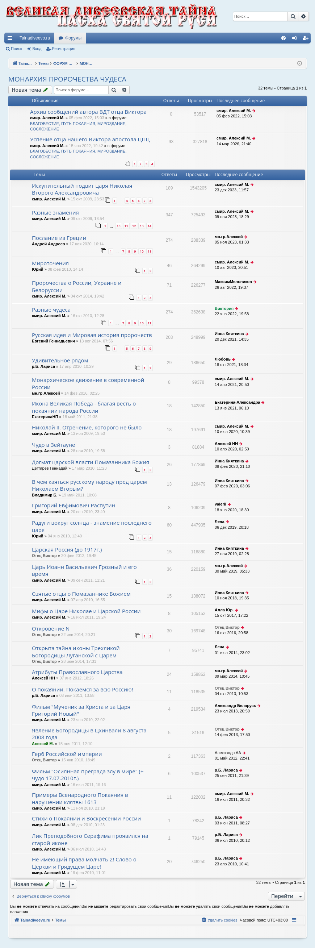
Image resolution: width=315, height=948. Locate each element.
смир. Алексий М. (47, 118)
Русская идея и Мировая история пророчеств (92, 334)
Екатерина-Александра (237, 402)
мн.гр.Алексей (229, 236)
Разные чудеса (51, 309)
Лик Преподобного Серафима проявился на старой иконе (90, 839)
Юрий (37, 269)
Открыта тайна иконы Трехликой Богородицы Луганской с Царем (75, 651)
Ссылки (11, 39)
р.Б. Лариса (43, 366)
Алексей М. (43, 743)
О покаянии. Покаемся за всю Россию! (82, 689)
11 (126, 226)
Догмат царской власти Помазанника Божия (90, 462)
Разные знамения (55, 212)
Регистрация (63, 48)
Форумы (73, 38)
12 (134, 226)
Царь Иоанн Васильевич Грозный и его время (84, 570)
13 (141, 226)
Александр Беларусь (235, 705)
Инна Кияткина (229, 334)
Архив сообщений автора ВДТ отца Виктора (88, 111)
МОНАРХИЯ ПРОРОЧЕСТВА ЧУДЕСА (67, 79)
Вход (37, 48)
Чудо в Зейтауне (53, 444)
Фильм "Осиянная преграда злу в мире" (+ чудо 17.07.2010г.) (88, 775)
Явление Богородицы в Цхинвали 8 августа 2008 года (89, 734)
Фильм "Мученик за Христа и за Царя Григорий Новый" (81, 710)
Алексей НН (226, 443)
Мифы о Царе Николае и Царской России (86, 611)
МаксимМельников (233, 281)
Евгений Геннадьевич (53, 341)
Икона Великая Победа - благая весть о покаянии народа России (84, 407)
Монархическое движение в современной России (88, 383)
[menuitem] (283, 38)
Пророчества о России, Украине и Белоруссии (77, 286)
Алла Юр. (224, 610)
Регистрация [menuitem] (307, 39)
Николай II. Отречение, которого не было (87, 427)
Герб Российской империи (67, 753)
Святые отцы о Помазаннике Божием (81, 593)
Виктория (224, 308)
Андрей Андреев (48, 244)
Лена (219, 521)
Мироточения (50, 263)
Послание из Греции (59, 237)
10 (118, 226)
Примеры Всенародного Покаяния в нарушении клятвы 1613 (80, 798)
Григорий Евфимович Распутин (73, 505)
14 (149, 226)
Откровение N (51, 628)
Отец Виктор (44, 555)
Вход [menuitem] (296, 39)
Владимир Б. (44, 495)
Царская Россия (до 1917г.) (67, 549)
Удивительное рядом (60, 360)
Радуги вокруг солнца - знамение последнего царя (92, 526)
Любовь (223, 359)
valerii (220, 504)
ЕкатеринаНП (45, 417)
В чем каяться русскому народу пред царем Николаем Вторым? (89, 485)
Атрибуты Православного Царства (77, 671)
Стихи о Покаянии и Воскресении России (86, 818)
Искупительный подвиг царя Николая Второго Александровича (82, 189)
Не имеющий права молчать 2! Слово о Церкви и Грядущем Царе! (84, 863)
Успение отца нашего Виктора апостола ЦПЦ (90, 139)
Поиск (16, 48)
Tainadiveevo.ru (35, 38)
